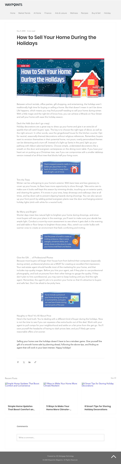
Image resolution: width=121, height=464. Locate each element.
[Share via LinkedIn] (29, 362)
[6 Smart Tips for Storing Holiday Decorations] (99, 392)
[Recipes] (84, 13)
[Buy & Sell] (96, 13)
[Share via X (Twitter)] (24, 362)
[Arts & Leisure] (61, 13)
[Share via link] (35, 362)
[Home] (13, 13)
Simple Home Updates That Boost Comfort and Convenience (21, 408)
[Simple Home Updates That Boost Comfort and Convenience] (22, 392)
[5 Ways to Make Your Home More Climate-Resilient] (60, 392)
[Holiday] (107, 13)
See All (113, 378)
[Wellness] (74, 13)
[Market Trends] (24, 13)
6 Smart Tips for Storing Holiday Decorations (98, 408)
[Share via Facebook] (18, 362)
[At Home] (37, 13)
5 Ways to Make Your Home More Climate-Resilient (58, 408)
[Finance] (48, 13)
